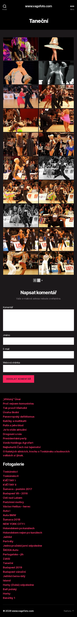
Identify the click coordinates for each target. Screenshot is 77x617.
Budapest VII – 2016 (15, 493)
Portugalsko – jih (13, 554)
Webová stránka (11, 362)
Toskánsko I (10, 471)
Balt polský (10, 589)
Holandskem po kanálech (19, 528)
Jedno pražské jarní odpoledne (22, 545)
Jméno (6, 335)
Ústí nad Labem (12, 497)
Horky (6, 593)
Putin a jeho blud (13, 425)
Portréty (8, 541)
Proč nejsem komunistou (18, 403)
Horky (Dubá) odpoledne (18, 584)
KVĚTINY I (9, 480)
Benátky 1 (9, 597)
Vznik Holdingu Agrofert (18, 442)
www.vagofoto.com (38, 6)
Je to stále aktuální (15, 429)
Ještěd (7, 536)
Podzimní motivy (13, 502)
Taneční (8, 563)
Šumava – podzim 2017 (17, 489)
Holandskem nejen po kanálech (22, 532)
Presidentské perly (15, 438)
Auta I (6, 510)
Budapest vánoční (14, 571)
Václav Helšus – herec (16, 506)
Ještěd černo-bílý (14, 576)
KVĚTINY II (9, 484)
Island (6, 580)
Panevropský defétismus (18, 416)
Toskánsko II (11, 476)
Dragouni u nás (12, 434)
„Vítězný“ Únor (12, 399)
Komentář (8, 307)
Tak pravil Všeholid (15, 407)
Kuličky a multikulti (14, 421)
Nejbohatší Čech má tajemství (22, 447)
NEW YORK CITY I (14, 523)
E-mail (6, 349)
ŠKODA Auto (10, 550)
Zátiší (6, 558)
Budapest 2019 (12, 567)
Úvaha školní (11, 412)
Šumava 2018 (11, 519)
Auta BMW (9, 515)
